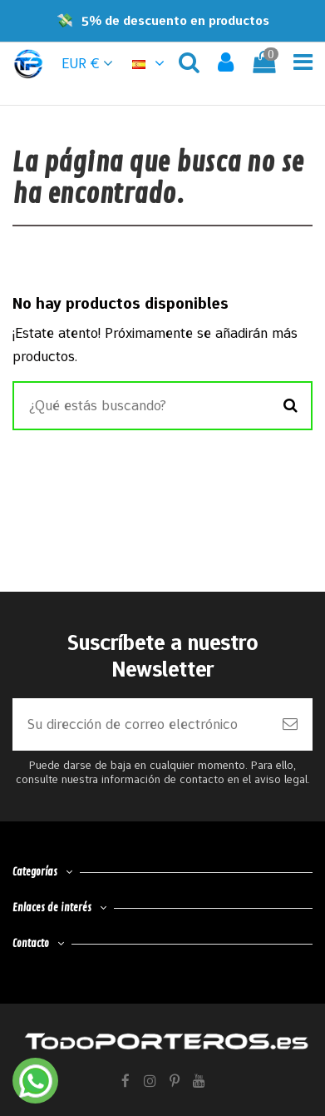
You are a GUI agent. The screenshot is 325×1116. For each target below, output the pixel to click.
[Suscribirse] (290, 724)
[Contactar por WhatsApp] (35, 1081)
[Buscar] (290, 406)
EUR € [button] (87, 63)
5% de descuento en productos (175, 20)
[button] (150, 63)
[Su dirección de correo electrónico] (140, 724)
